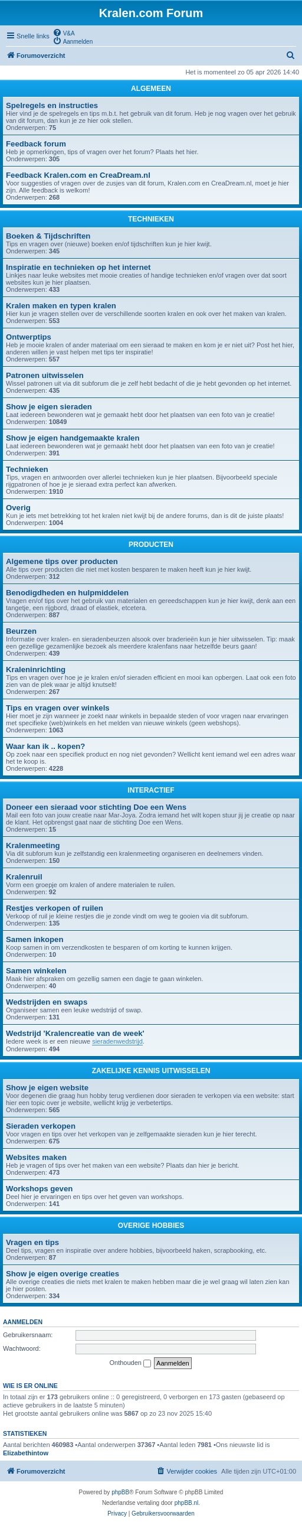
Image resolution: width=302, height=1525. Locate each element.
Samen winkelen (36, 970)
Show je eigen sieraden (49, 406)
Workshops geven (39, 1188)
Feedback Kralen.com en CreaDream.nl (78, 175)
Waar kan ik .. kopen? (45, 746)
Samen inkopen (34, 939)
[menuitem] (63, 32)
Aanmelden (22, 1321)
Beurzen (21, 631)
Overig (18, 507)
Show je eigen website (47, 1087)
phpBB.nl (187, 1503)
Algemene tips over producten (62, 561)
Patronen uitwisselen (45, 375)
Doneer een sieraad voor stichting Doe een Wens (96, 807)
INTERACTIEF (150, 790)
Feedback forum (36, 143)
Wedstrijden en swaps (46, 1002)
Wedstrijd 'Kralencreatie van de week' (75, 1033)
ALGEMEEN (151, 88)
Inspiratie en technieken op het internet (78, 267)
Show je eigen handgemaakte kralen (72, 438)
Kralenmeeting (33, 845)
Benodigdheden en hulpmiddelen (67, 592)
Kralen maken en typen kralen (61, 305)
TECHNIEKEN (151, 219)
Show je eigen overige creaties (62, 1273)
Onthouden (131, 1363)
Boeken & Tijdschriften (48, 236)
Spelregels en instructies (52, 105)
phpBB (120, 1492)
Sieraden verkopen (41, 1126)
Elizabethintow (25, 1452)
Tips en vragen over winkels (58, 707)
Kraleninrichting (35, 669)
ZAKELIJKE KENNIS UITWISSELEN (151, 1071)
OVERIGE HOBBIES (151, 1225)
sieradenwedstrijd (117, 1041)
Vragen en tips (32, 1242)
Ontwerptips (28, 337)
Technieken (27, 469)
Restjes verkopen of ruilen (54, 908)
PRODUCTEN (151, 544)
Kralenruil (24, 876)
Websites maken (36, 1157)
